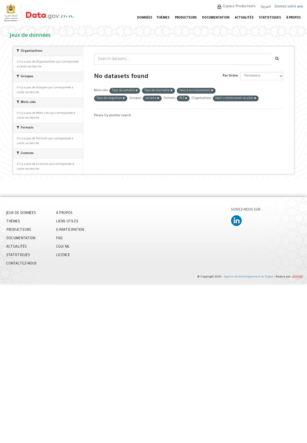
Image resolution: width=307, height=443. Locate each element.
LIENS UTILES (67, 222)
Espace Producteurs (239, 7)
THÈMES (13, 222)
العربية (266, 7)
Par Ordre (230, 76)
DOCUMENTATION (216, 18)
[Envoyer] (277, 59)
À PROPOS (293, 18)
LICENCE (63, 255)
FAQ (59, 239)
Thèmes (163, 18)
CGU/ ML (63, 247)
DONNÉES (144, 18)
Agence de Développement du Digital (248, 277)
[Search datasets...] (183, 59)
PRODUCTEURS (186, 18)
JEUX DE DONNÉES (21, 213)
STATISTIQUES (270, 18)
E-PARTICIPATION (70, 230)
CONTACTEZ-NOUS (21, 264)
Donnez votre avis (289, 7)
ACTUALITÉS (244, 18)
